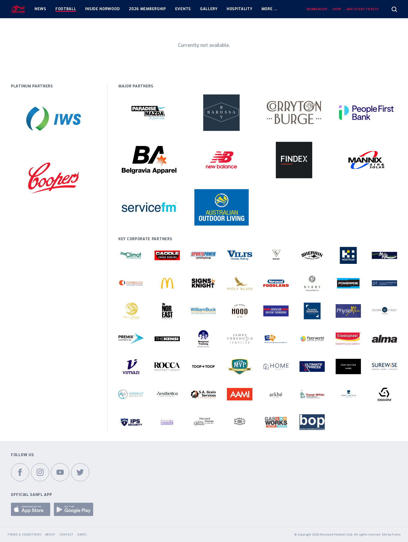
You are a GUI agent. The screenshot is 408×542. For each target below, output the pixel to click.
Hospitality (239, 9)
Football (65, 9)
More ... (270, 9)
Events (183, 9)
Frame (396, 534)
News (40, 9)
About (50, 534)
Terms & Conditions (24, 534)
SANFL (82, 534)
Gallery (209, 9)
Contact (66, 534)
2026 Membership (147, 9)
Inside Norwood (102, 9)
